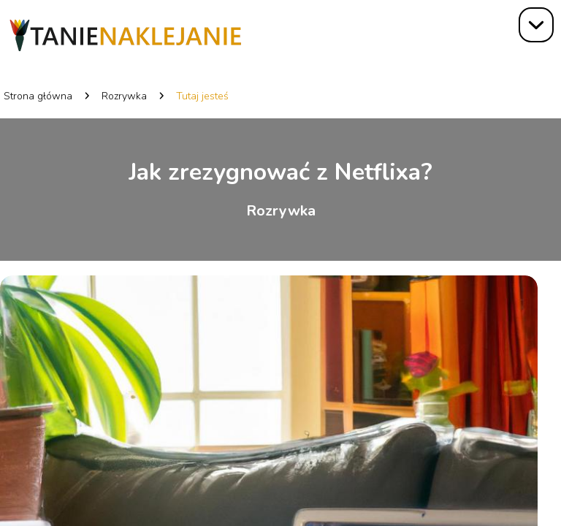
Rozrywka (124, 96)
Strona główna (38, 96)
